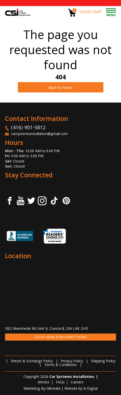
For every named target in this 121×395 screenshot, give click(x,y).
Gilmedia (53, 389)
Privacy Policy (72, 361)
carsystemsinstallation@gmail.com (39, 134)
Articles (44, 383)
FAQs (60, 383)
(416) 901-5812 (28, 128)
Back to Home (61, 88)
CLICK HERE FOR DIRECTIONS (60, 337)
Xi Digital (90, 389)
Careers (77, 383)
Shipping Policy (103, 361)
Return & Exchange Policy (32, 361)
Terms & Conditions (60, 365)
